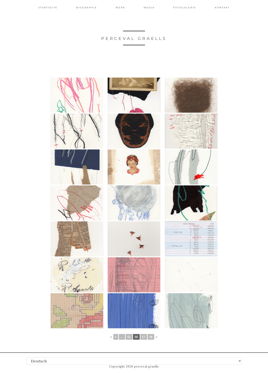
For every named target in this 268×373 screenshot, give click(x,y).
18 (150, 337)
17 (143, 337)
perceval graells (134, 38)
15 (128, 337)
